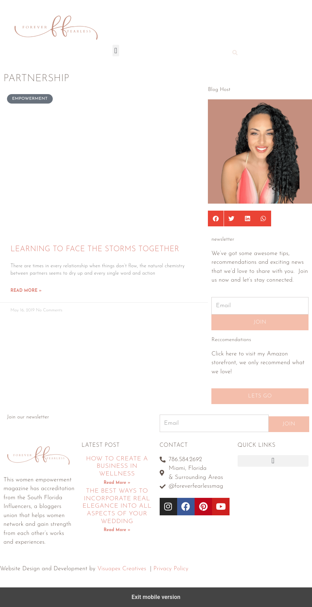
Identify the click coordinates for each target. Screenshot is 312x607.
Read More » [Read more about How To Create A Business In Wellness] (117, 483)
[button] (116, 50)
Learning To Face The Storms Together (94, 249)
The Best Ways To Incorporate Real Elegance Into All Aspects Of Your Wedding (117, 506)
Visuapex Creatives (121, 569)
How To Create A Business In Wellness (117, 466)
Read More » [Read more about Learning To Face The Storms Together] (26, 291)
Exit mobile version (156, 597)
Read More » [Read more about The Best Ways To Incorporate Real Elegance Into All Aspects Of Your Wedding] (117, 530)
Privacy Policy (170, 569)
